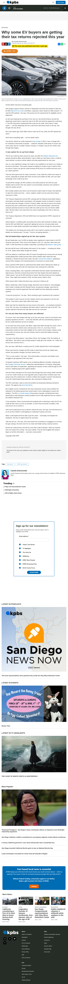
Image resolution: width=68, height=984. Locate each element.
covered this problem (45, 259)
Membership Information (28, 971)
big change (36, 141)
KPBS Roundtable (18, 9)
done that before (27, 385)
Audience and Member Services (52, 934)
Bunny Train (6, 726)
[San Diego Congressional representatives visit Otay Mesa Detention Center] (42, 901)
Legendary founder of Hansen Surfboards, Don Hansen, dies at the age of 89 (26, 914)
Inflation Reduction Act (50, 156)
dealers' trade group (54, 244)
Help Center (47, 952)
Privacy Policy (25, 952)
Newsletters (25, 937)
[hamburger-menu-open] (4, 2)
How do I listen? (48, 946)
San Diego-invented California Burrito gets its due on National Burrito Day (27, 848)
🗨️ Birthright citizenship (11, 490)
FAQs (45, 943)
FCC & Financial (26, 943)
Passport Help (47, 949)
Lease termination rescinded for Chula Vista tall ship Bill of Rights (24, 854)
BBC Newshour (56, 8)
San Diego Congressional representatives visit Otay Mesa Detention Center (42, 913)
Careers (24, 940)
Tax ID (23, 977)
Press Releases (26, 949)
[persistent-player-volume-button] (9, 8)
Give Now (60, 2)
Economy (5, 27)
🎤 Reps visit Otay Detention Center (14, 486)
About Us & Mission (27, 934)
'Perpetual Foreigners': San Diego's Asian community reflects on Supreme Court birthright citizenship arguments (33, 830)
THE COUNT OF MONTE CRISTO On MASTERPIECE (20, 776)
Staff (23, 954)
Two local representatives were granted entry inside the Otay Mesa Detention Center (31, 675)
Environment (54, 907)
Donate (34, 886)
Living (20, 907)
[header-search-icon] (53, 2)
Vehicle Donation (26, 980)
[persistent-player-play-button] (4, 8)
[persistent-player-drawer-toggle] (65, 8)
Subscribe (34, 572)
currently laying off (25, 393)
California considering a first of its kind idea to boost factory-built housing (8, 914)
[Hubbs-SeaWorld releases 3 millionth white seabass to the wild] (58, 901)
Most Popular (8, 787)
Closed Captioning (48, 937)
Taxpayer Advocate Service (17, 364)
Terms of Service (26, 957)
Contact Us (47, 940)
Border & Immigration (40, 907)
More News (7, 894)
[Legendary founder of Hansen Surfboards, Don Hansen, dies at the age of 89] (26, 901)
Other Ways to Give (27, 974)
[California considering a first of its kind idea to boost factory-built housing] (9, 901)
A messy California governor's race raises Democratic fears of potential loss (28, 843)
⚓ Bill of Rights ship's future (12, 493)
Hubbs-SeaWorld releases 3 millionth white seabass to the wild (58, 913)
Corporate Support (26, 965)
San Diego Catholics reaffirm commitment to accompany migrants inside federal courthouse (34, 837)
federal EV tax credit (17, 111)
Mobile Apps (25, 946)
